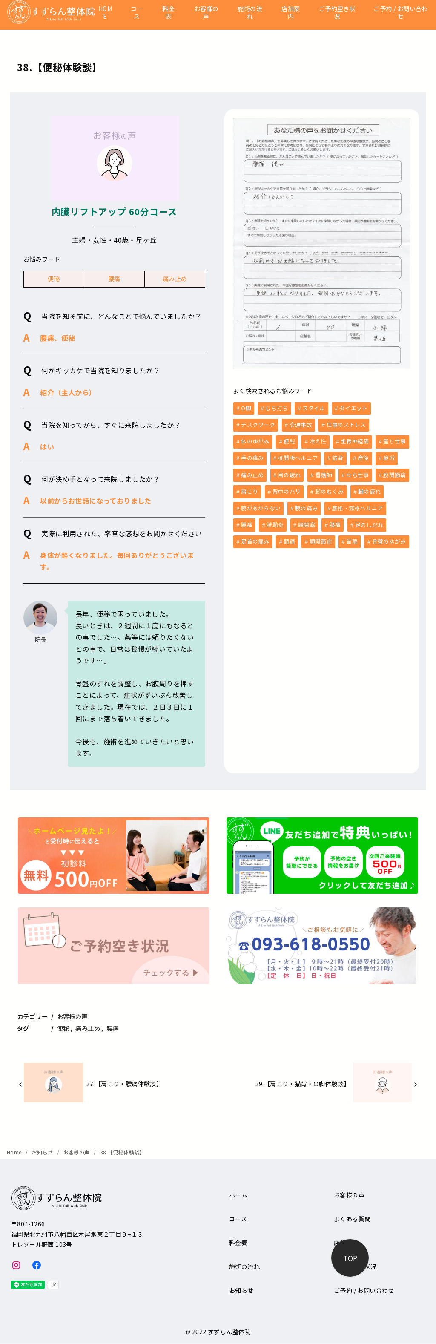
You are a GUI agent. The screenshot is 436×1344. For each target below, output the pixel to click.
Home (15, 1152)
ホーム (238, 1195)
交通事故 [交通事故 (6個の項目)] (301, 424)
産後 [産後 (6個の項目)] (363, 456)
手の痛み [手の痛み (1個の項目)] (252, 456)
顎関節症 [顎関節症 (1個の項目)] (321, 538)
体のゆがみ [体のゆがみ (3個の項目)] (255, 440)
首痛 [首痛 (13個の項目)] (352, 538)
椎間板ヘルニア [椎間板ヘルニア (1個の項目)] (298, 456)
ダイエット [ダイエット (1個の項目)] (353, 408)
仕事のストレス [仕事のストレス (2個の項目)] (346, 424)
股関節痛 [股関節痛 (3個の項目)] (394, 473)
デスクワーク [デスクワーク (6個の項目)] (258, 424)
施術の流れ (250, 12)
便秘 (54, 278)
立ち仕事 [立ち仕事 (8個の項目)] (357, 473)
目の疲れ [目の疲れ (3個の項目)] (289, 473)
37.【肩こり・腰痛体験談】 (124, 1083)
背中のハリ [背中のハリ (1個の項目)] (286, 489)
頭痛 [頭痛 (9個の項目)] (289, 538)
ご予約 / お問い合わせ (400, 12)
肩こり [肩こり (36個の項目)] (249, 489)
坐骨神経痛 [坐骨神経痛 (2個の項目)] (355, 440)
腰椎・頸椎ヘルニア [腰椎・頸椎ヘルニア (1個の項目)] (357, 505)
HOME (105, 12)
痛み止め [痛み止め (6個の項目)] (252, 473)
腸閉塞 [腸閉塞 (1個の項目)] (306, 522)
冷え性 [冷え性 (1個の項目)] (318, 440)
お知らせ (43, 1152)
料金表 (168, 12)
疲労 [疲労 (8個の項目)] (389, 456)
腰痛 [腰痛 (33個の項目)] (246, 522)
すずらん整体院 (229, 1331)
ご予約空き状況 (337, 12)
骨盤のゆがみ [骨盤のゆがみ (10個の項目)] (389, 538)
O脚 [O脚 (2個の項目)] (246, 408)
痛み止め (175, 278)
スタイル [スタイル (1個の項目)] (313, 408)
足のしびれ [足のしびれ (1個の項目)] (369, 522)
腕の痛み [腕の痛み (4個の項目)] (306, 505)
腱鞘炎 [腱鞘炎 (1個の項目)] (275, 522)
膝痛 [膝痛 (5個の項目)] (335, 522)
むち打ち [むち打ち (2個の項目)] (276, 408)
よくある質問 (352, 1218)
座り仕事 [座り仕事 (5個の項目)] (394, 440)
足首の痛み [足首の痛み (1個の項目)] (255, 538)
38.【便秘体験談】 (122, 1152)
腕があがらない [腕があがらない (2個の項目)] (261, 505)
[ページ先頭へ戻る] (350, 1258)
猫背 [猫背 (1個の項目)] (338, 456)
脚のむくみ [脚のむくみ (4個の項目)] (329, 489)
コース (137, 12)
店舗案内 (290, 12)
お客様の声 (206, 12)
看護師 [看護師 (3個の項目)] (323, 473)
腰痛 (114, 278)
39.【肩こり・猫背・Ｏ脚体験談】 (302, 1083)
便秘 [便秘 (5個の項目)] (289, 440)
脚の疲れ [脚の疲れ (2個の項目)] (369, 489)
